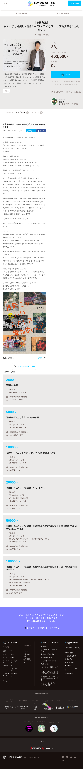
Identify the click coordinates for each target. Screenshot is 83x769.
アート (12, 651)
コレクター (37, 112)
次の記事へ (40, 358)
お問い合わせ (69, 659)
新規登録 (75, 3)
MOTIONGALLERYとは (72, 649)
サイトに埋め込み (73, 92)
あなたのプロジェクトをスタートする (41, 627)
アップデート (22, 112)
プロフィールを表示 (69, 104)
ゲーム (12, 657)
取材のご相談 (69, 662)
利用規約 (68, 665)
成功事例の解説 (46, 657)
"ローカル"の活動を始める (49, 668)
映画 (4, 651)
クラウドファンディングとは (50, 650)
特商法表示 (69, 673)
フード (12, 677)
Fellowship (45, 664)
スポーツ (13, 673)
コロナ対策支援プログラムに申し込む (50, 684)
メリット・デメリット (48, 660)
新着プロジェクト (27, 655)
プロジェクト (8, 112)
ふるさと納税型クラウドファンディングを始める (50, 673)
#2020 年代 (69, 652)
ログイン (6, 3)
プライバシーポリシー (72, 669)
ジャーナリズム (6, 681)
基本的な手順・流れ (48, 654)
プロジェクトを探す (21, 13)
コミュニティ (6, 661)
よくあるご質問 (70, 656)
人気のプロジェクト (27, 650)
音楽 (12, 654)
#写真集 (6, 91)
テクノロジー (13, 669)
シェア (55, 92)
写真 (46, 34)
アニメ (5, 657)
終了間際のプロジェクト (27, 660)
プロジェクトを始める (62, 13)
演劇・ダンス (6, 666)
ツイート (63, 92)
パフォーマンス (6, 674)
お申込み (44, 646)
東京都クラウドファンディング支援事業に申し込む (50, 678)
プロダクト (13, 661)
